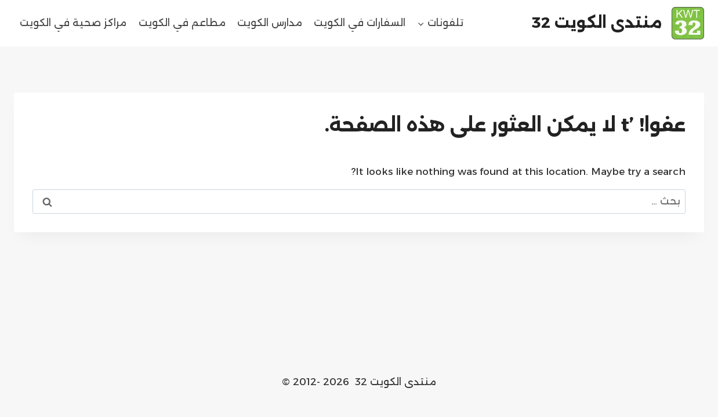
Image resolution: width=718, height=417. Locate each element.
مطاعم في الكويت (182, 22)
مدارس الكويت (269, 22)
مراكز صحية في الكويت (73, 22)
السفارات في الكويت (359, 22)
